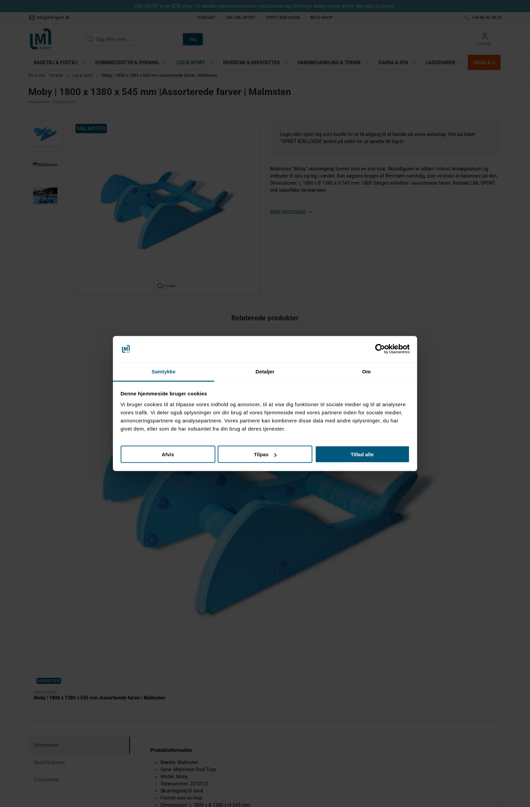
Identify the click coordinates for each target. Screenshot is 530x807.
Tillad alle (362, 454)
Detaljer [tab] (265, 371)
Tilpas (265, 454)
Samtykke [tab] (164, 371)
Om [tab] (366, 371)
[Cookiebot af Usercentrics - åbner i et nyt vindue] (380, 349)
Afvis (168, 454)
